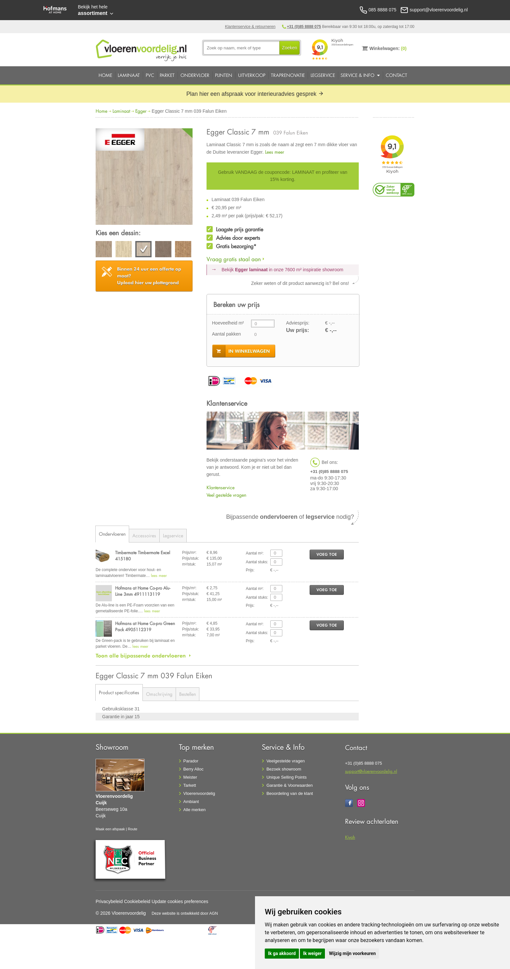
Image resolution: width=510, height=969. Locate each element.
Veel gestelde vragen (226, 495)
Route (132, 829)
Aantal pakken (226, 334)
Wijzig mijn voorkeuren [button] (352, 953)
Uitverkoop (251, 75)
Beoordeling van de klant (289, 793)
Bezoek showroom (283, 769)
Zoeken (289, 47)
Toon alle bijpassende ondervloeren (141, 655)
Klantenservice (221, 487)
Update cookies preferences (180, 901)
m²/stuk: (189, 564)
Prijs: (250, 570)
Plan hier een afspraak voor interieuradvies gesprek (255, 94)
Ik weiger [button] (312, 953)
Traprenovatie (288, 75)
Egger (141, 111)
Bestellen (187, 694)
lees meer (159, 575)
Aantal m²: (255, 553)
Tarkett (189, 785)
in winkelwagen (249, 351)
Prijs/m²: (189, 552)
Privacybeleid (109, 901)
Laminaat (129, 75)
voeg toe (326, 554)
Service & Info (357, 75)
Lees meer (274, 152)
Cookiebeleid (137, 901)
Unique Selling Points (286, 777)
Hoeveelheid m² (228, 322)
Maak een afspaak (110, 829)
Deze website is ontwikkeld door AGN (185, 913)
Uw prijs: (297, 330)
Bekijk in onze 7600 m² (282, 269)
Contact (396, 75)
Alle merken (194, 809)
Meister (190, 777)
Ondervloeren (112, 534)
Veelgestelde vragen (285, 761)
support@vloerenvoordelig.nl (371, 771)
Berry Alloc (193, 769)
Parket (167, 75)
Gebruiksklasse (118, 708)
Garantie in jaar (118, 716)
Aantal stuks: (257, 562)
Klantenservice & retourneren (250, 26)
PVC (150, 75)
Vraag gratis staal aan (234, 259)
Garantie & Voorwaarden (289, 785)
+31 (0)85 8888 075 (304, 26)
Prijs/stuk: (190, 558)
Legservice (323, 75)
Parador (190, 761)
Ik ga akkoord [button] (282, 953)
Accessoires (144, 535)
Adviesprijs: (298, 322)
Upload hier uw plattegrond (149, 275)
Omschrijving (159, 694)
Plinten (223, 75)
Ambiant (191, 801)
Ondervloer (195, 75)
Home (105, 75)
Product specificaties (119, 692)
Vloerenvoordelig (199, 793)
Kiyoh (350, 837)
